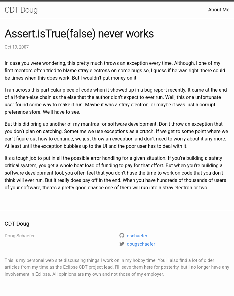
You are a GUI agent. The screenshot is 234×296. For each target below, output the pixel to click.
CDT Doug (21, 9)
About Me (218, 10)
